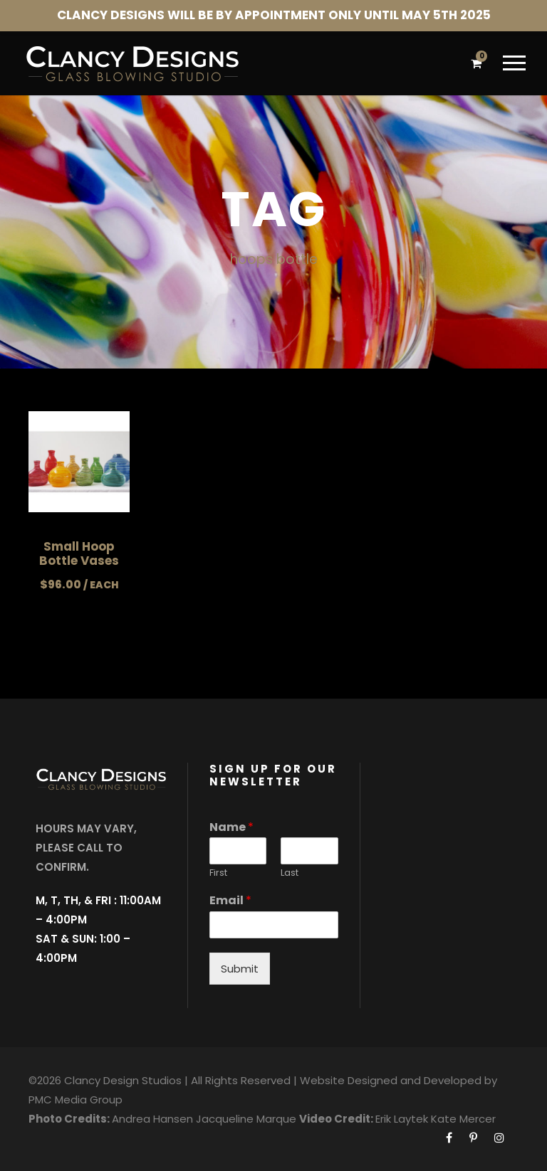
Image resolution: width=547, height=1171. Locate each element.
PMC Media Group (75, 1099)
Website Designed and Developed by (398, 1080)
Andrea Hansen (152, 1118)
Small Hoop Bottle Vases (79, 553)
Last (289, 873)
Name (231, 827)
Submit (240, 968)
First (218, 873)
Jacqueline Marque (246, 1118)
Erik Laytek (401, 1118)
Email (230, 901)
